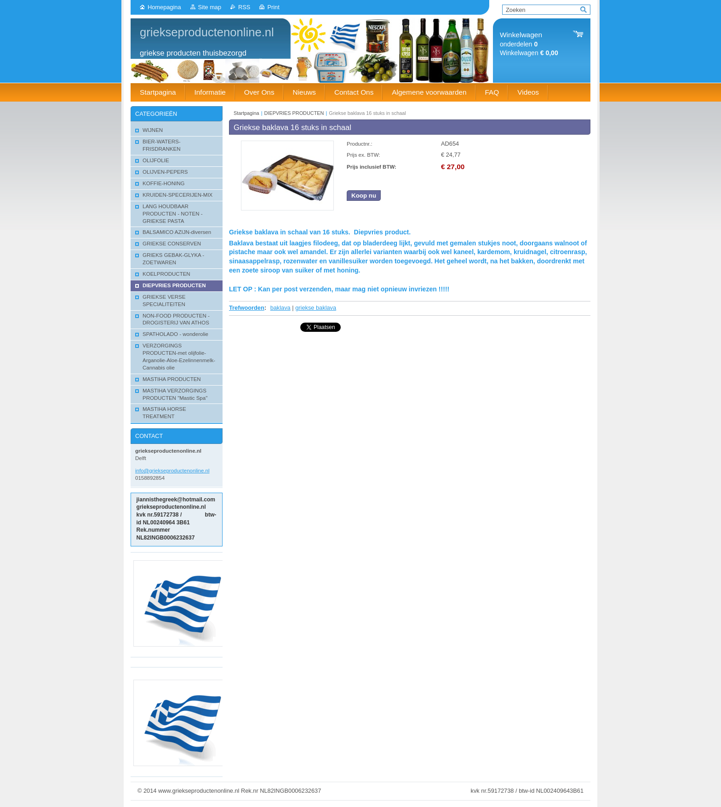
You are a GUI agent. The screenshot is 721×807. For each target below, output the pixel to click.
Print (273, 7)
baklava (280, 307)
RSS (244, 7)
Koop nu (363, 195)
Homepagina (164, 7)
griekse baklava (315, 307)
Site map (210, 7)
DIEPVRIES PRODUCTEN (294, 113)
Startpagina (246, 113)
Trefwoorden (246, 307)
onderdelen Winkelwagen (529, 44)
